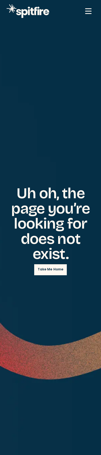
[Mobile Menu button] (88, 11)
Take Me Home (50, 269)
